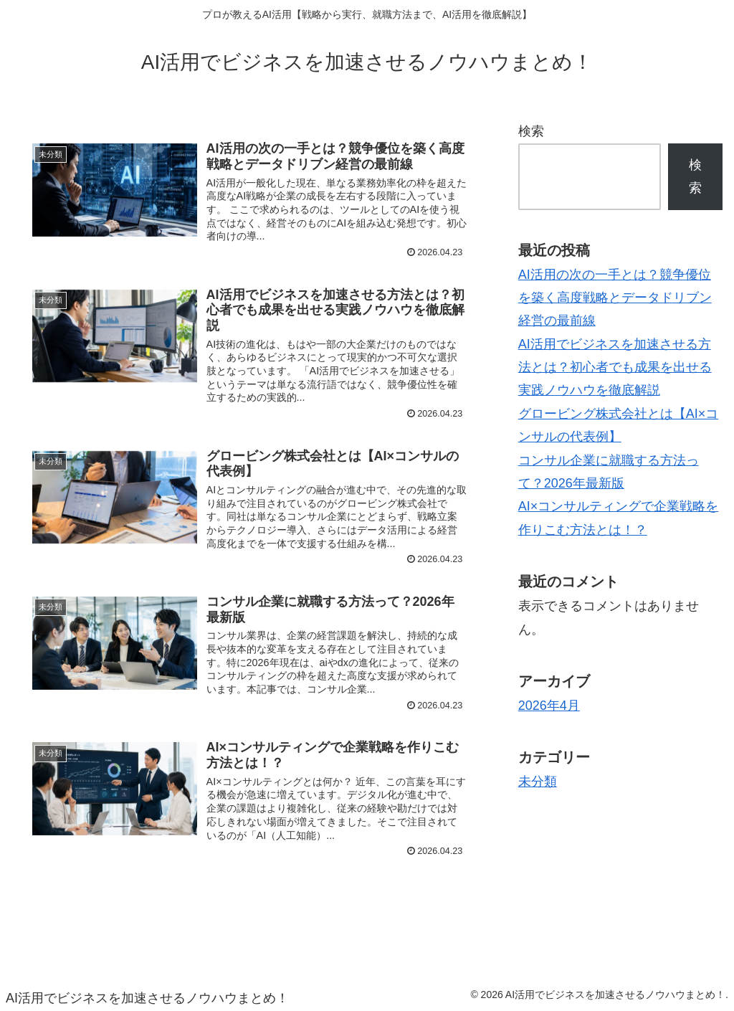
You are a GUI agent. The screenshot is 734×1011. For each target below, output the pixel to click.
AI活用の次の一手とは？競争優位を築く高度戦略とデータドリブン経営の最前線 (615, 297)
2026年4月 (549, 705)
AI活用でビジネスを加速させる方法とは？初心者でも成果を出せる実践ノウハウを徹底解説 (615, 367)
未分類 (537, 781)
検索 (531, 131)
